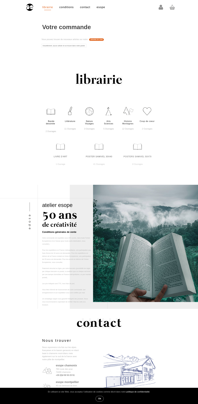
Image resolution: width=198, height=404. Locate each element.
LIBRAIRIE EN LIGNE (96, 39)
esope (101, 7)
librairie (47, 7)
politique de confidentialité (138, 392)
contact (85, 7)
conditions (66, 7)
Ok (99, 398)
